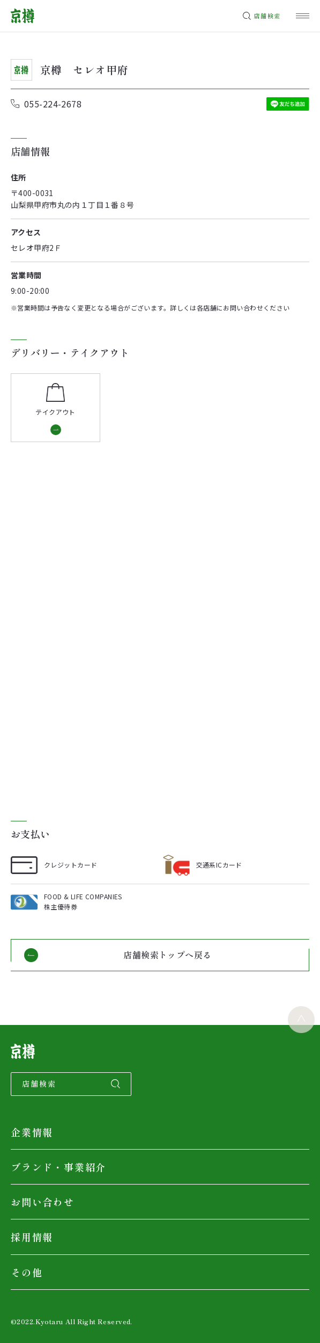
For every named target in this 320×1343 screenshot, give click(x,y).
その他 (26, 1272)
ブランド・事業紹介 (58, 1167)
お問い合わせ (43, 1202)
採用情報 (32, 1237)
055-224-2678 (52, 103)
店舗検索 (267, 15)
